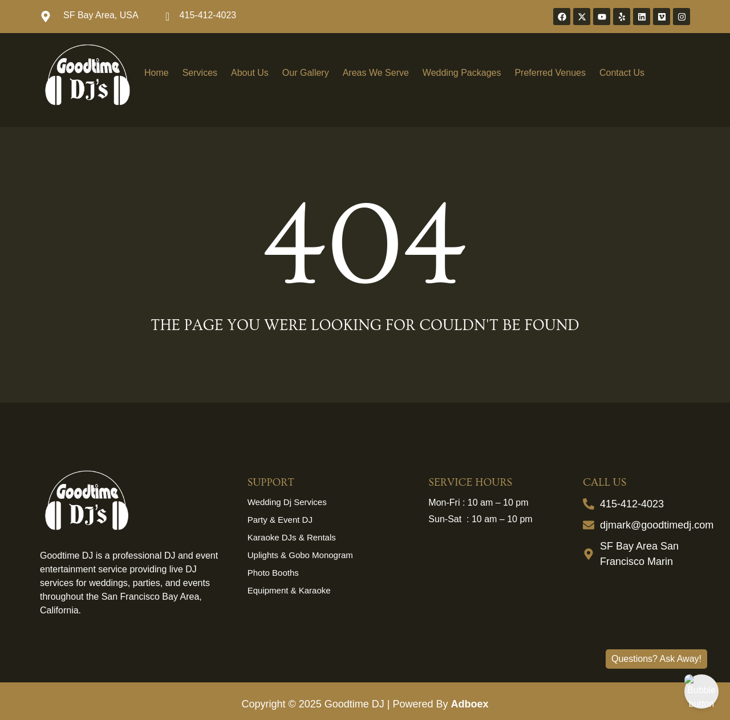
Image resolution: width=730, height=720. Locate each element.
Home (156, 73)
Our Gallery (305, 73)
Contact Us (621, 73)
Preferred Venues (550, 73)
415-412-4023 (208, 15)
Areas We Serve (376, 73)
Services (199, 73)
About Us (250, 73)
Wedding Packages (462, 73)
